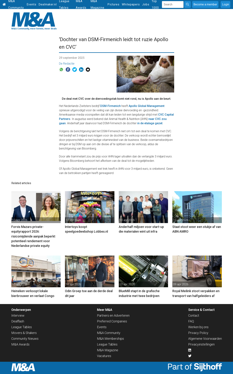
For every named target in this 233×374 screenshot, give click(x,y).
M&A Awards (20, 344)
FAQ (191, 321)
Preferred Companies (112, 321)
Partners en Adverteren (113, 315)
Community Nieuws (25, 338)
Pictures (113, 4)
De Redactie (66, 63)
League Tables (21, 327)
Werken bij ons (198, 327)
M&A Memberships (110, 338)
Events (31, 4)
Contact (193, 315)
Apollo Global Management (146, 106)
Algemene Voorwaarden (205, 338)
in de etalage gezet (149, 123)
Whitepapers (131, 4)
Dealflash (17, 321)
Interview (17, 315)
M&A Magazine (107, 350)
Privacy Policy (198, 333)
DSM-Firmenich (110, 106)
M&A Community (108, 333)
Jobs (145, 4)
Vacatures (104, 356)
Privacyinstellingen (201, 344)
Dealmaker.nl (48, 4)
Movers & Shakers (24, 333)
